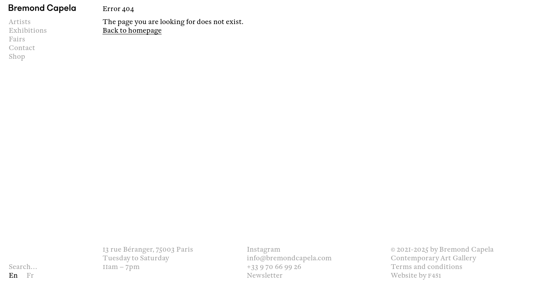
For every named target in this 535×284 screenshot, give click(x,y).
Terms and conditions (426, 266)
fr (30, 275)
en (13, 275)
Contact (22, 47)
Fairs (17, 39)
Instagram (263, 249)
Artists (20, 21)
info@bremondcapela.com (289, 258)
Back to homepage (132, 30)
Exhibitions (28, 30)
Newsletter (265, 275)
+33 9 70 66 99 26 (274, 266)
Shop (17, 56)
